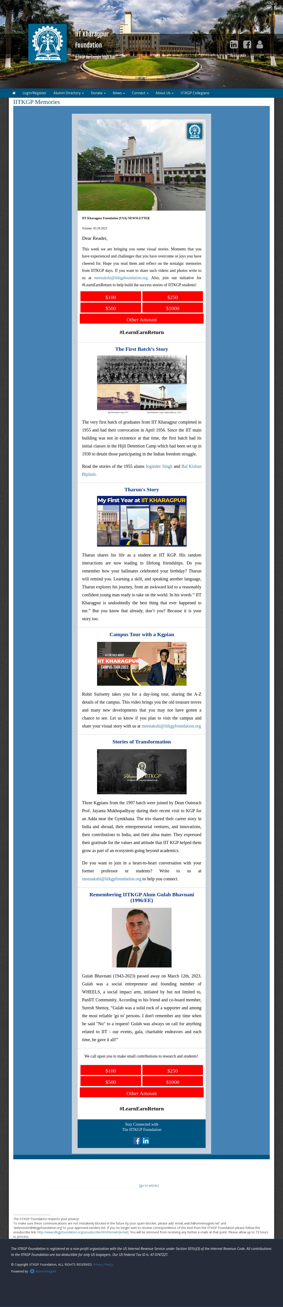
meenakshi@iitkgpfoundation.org (121, 278)
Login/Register (34, 93)
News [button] (119, 93)
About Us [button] (165, 93)
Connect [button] (140, 93)
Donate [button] (98, 93)
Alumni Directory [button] (69, 93)
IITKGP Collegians (195, 93)
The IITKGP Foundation (141, 1129)
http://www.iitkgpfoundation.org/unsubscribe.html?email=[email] (82, 1232)
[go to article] (149, 1185)
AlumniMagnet (43, 1271)
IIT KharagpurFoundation (95, 44)
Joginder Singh (159, 466)
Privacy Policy (103, 1264)
